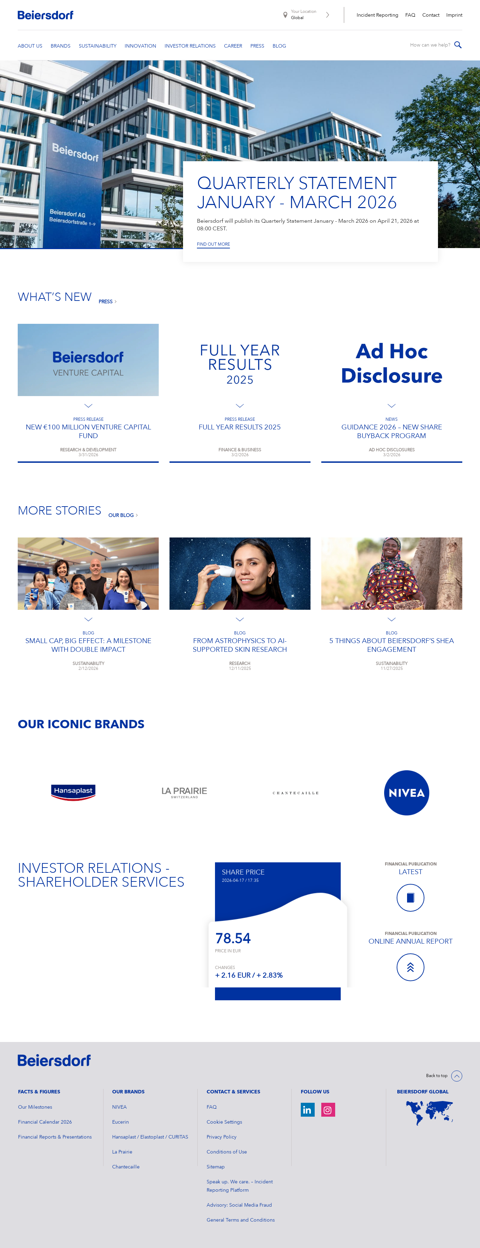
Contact (430, 15)
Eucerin (120, 1122)
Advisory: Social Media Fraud (239, 1205)
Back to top (437, 1076)
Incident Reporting (377, 15)
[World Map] (429, 1113)
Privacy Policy (222, 1137)
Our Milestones (35, 1107)
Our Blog (121, 515)
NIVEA (119, 1107)
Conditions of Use (227, 1152)
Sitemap (216, 1167)
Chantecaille (126, 1167)
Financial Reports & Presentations (55, 1137)
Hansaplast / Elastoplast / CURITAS (150, 1137)
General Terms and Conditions (241, 1220)
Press (106, 301)
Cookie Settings (224, 1122)
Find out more (213, 244)
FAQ (410, 15)
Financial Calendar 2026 (45, 1122)
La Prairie (122, 1152)
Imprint (454, 15)
